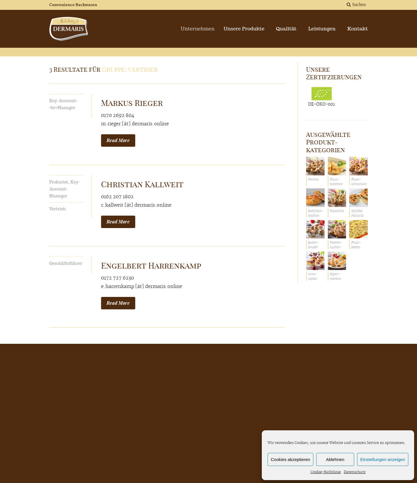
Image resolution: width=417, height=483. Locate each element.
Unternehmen (202, 28)
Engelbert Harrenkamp (151, 265)
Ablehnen (335, 459)
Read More (118, 140)
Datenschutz (354, 472)
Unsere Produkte (246, 28)
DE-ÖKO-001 (321, 96)
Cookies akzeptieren (290, 459)
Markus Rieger (132, 103)
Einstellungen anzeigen (382, 459)
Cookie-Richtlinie (325, 472)
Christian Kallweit (142, 184)
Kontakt (357, 28)
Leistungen (321, 28)
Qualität (286, 28)
